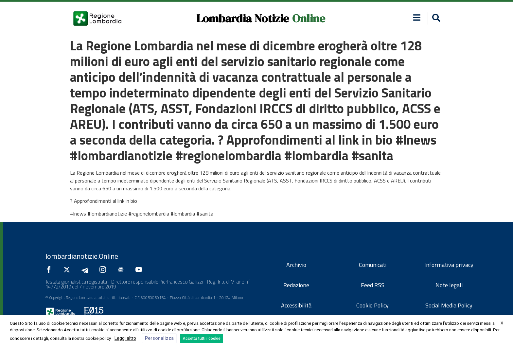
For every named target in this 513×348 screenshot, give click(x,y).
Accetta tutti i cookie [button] (202, 338)
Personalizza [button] (159, 338)
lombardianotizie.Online (81, 256)
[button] (435, 18)
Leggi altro (125, 338)
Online (308, 18)
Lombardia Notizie (242, 18)
